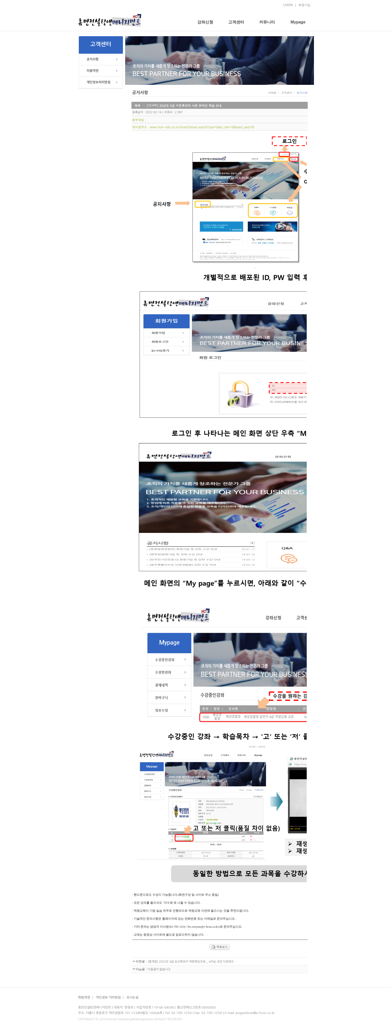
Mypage (298, 22)
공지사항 (92, 59)
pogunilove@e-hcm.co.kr (255, 1013)
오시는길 (132, 997)
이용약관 (92, 70)
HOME (273, 93)
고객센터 (236, 22)
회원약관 (84, 997)
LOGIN (288, 5)
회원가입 (304, 5)
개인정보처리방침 (98, 82)
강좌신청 (205, 22)
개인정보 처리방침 (108, 997)
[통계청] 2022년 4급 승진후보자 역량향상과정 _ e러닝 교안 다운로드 (190, 961)
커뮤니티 (267, 22)
